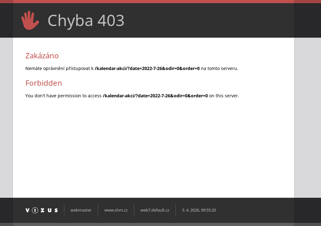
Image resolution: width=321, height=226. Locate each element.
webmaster (81, 210)
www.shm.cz (116, 210)
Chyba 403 (86, 20)
